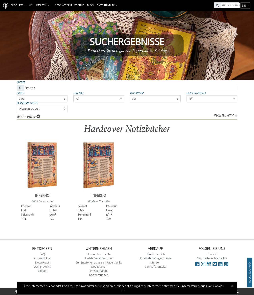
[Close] (232, 286)
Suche (21, 82)
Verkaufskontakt (155, 266)
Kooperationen (98, 275)
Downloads (42, 262)
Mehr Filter (28, 116)
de (244, 5)
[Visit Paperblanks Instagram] (203, 264)
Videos (42, 271)
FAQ (42, 254)
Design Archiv (42, 266)
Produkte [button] (17, 5)
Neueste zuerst (29, 108)
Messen (155, 262)
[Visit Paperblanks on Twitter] (215, 264)
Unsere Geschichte (99, 254)
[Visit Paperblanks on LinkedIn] (221, 264)
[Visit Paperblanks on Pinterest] (226, 264)
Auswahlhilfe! (42, 258)
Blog (90, 5)
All (77, 98)
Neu (31, 5)
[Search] (230, 5)
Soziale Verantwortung (98, 258)
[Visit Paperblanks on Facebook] (197, 264)
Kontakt (212, 254)
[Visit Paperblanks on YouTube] (210, 264)
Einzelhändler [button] (106, 5)
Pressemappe (99, 271)
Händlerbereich (155, 254)
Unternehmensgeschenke (155, 258)
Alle (21, 98)
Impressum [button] (43, 5)
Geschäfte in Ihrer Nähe (69, 5)
